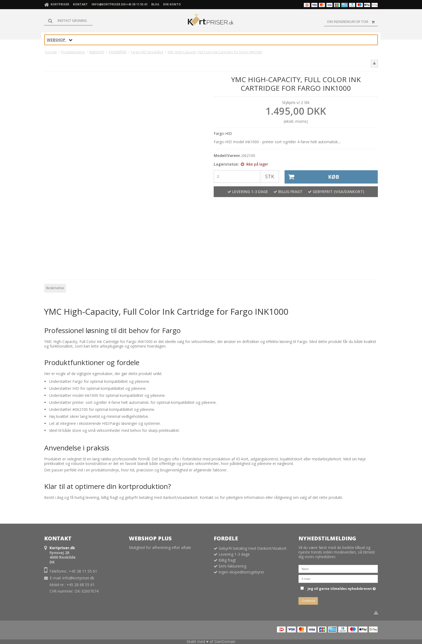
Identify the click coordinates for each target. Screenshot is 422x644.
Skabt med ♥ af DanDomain (211, 641)
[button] (374, 63)
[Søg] (68, 20)
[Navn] (338, 568)
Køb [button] (312, 176)
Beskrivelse (55, 288)
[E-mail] (338, 578)
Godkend (308, 601)
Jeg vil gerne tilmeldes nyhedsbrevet (342, 588)
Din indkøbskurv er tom (352, 22)
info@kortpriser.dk (78, 577)
